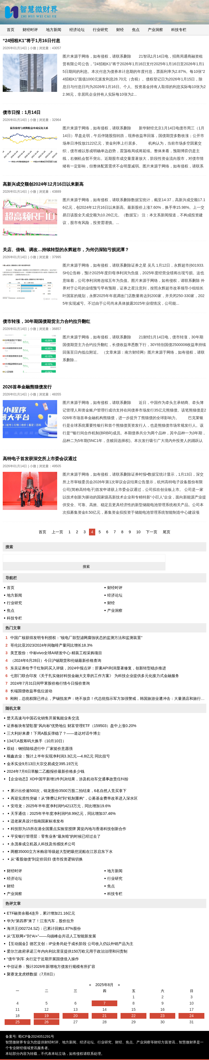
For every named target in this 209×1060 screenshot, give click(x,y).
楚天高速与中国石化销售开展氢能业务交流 (43, 718)
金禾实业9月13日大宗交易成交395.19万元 (42, 764)
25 (17, 1022)
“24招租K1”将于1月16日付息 (31, 40)
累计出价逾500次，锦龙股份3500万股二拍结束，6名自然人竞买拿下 (69, 790)
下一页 (151, 532)
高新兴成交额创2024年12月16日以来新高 (43, 184)
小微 (33, 48)
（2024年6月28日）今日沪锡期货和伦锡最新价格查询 (56, 660)
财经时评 (30, 29)
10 (138, 532)
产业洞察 (155, 29)
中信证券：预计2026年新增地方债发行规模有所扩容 (51, 966)
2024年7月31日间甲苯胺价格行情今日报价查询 (50, 683)
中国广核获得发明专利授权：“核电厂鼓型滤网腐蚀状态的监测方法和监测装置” (76, 637)
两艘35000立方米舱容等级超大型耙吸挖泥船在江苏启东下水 (62, 851)
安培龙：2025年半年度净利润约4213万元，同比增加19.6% (61, 806)
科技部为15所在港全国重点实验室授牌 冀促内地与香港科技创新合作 (68, 829)
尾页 (166, 532)
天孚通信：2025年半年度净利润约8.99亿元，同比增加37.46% (63, 813)
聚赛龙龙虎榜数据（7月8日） (32, 974)
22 (133, 1016)
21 (104, 1016)
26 (46, 1022)
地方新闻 (53, 29)
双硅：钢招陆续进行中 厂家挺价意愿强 (40, 748)
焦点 (136, 29)
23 (162, 1016)
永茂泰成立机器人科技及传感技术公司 (43, 844)
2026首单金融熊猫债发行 (27, 386)
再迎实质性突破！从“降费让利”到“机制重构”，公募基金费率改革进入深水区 (74, 798)
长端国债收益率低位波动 (31, 691)
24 (191, 1016)
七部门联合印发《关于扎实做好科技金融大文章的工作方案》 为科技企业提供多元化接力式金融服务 (94, 676)
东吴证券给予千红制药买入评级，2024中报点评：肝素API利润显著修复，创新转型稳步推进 (88, 668)
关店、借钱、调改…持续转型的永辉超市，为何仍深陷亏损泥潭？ (66, 249)
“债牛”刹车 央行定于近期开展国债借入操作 (43, 959)
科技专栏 (178, 29)
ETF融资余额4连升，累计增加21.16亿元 (41, 913)
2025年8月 (104, 985)
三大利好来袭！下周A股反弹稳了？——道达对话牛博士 (54, 733)
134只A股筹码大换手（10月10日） (36, 741)
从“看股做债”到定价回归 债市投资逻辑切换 (47, 859)
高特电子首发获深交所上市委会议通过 (40, 458)
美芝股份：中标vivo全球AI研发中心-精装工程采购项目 (56, 653)
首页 (10, 29)
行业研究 (100, 29)
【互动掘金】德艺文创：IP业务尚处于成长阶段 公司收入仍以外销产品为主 (70, 943)
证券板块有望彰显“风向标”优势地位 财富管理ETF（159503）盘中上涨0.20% (71, 726)
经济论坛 (77, 29)
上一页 (57, 532)
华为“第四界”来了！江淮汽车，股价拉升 (40, 921)
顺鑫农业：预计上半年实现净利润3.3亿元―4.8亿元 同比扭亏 (58, 756)
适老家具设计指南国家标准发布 (37, 821)
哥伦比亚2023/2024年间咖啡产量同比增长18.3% (51, 645)
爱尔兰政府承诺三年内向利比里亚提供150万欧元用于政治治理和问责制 (67, 951)
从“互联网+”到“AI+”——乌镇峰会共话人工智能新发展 (51, 936)
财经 (120, 29)
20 (75, 1016)
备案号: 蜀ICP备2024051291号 (29, 1036)
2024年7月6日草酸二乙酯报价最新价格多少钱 (45, 771)
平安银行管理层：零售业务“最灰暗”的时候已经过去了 (56, 836)
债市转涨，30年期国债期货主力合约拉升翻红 (46, 321)
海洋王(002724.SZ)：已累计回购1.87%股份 (44, 928)
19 (46, 1016)
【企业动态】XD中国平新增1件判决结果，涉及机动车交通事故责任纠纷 (67, 779)
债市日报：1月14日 (22, 112)
